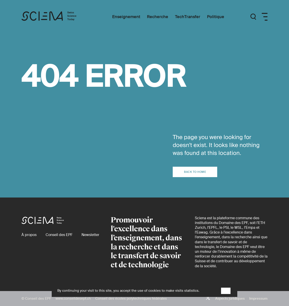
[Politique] (216, 16)
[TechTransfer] (188, 16)
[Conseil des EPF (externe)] (59, 234)
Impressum (258, 298)
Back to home (195, 172)
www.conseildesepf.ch (73, 298)
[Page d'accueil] (53, 16)
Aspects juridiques (230, 298)
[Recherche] (158, 16)
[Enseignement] (126, 16)
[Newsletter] (90, 234)
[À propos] (29, 234)
